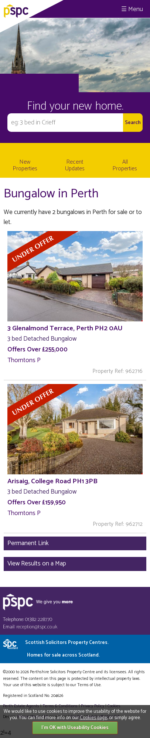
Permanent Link (28, 543)
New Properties (25, 165)
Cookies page (93, 718)
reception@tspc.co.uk (36, 627)
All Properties (125, 165)
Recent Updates (75, 165)
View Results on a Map (36, 563)
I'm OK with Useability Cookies (75, 728)
